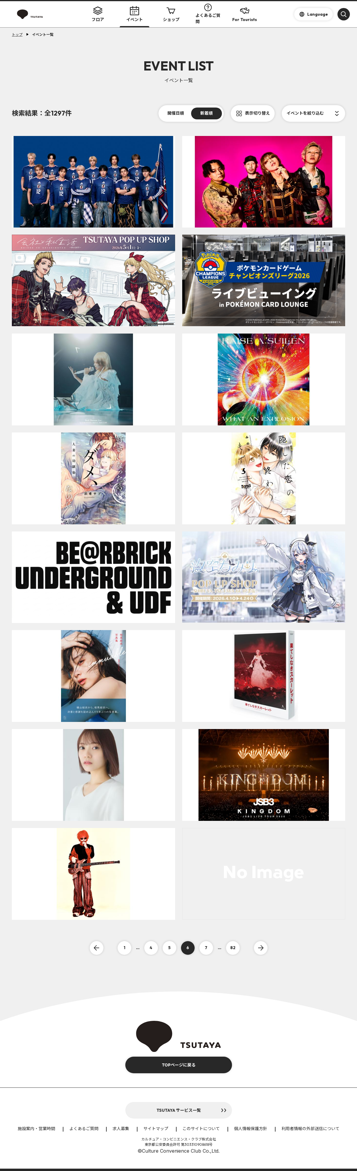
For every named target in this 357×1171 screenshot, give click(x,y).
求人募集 (121, 1128)
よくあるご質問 (208, 14)
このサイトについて (201, 1128)
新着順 (206, 113)
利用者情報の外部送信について (310, 1128)
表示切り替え (257, 113)
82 (233, 947)
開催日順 (175, 113)
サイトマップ (155, 1128)
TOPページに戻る (179, 1065)
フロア (98, 14)
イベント (134, 14)
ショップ (171, 14)
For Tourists (244, 14)
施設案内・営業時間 (36, 1128)
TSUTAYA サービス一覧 (178, 1110)
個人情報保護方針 (250, 1128)
